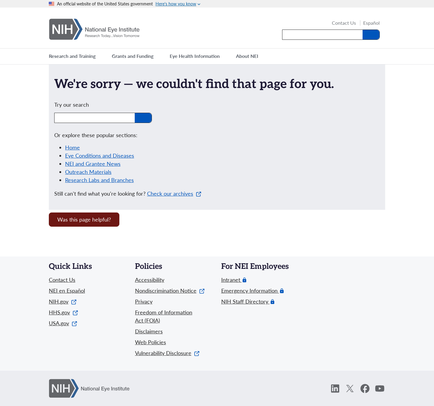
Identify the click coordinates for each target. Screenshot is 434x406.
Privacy (144, 301)
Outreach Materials (88, 171)
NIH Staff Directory (245, 301)
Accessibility (149, 279)
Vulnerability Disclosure (167, 353)
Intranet (231, 280)
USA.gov (63, 323)
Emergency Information (250, 291)
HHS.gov (63, 312)
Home (72, 147)
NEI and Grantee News (93, 163)
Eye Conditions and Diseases (99, 155)
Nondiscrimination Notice (170, 290)
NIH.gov (63, 301)
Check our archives (174, 193)
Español (371, 23)
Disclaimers (149, 331)
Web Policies (150, 342)
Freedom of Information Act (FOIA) (163, 316)
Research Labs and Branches (99, 180)
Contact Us (344, 23)
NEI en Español (67, 290)
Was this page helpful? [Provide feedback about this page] (84, 219)
